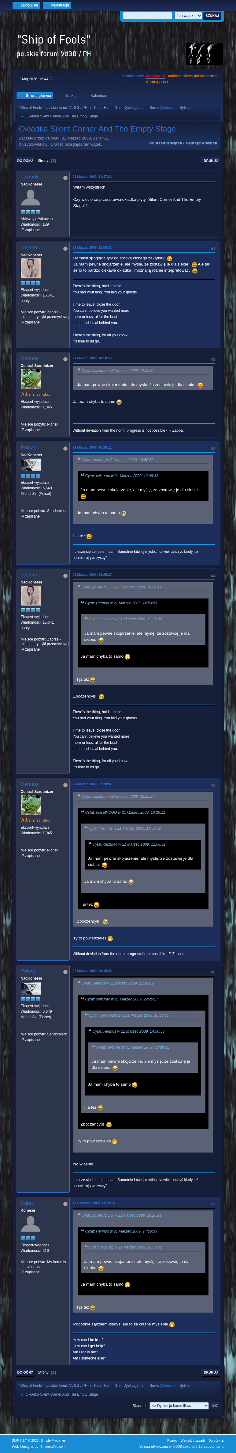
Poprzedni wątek (165, 143)
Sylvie (185, 107)
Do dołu (25, 161)
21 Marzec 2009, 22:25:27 (92, 574)
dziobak (30, 177)
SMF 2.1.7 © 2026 (25, 1440)
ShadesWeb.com (52, 1446)
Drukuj (211, 161)
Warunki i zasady (193, 1440)
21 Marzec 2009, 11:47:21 (92, 176)
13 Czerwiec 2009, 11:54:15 (94, 1203)
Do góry (25, 1372)
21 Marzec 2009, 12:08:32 (92, 247)
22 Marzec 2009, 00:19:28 (92, 971)
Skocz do (139, 1406)
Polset (28, 447)
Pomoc (172, 1440)
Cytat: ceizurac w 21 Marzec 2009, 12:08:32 (118, 371)
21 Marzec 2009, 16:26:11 (92, 447)
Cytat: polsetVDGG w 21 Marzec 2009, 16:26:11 (122, 587)
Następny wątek (201, 143)
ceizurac (30, 247)
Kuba (27, 1203)
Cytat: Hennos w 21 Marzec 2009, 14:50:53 (117, 460)
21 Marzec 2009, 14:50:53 (92, 358)
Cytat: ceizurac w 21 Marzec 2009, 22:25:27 (118, 796)
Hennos (30, 358)
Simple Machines (53, 1440)
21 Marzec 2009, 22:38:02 (92, 784)
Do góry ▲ (216, 1440)
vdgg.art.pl (155, 76)
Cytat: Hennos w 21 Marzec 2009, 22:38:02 (117, 983)
